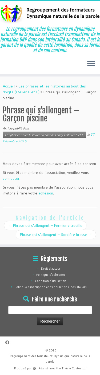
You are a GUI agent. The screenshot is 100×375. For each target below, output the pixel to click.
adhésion (45, 193)
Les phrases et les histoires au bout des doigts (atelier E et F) (44, 135)
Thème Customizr (74, 368)
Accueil (9, 86)
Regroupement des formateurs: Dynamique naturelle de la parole (50, 359)
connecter (11, 178)
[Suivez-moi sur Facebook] (8, 342)
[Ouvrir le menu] (91, 64)
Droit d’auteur (50, 268)
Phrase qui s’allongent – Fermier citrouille (45, 225)
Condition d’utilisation (50, 281)
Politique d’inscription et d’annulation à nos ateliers (51, 287)
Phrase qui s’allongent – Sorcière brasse (56, 234)
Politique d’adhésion (50, 275)
